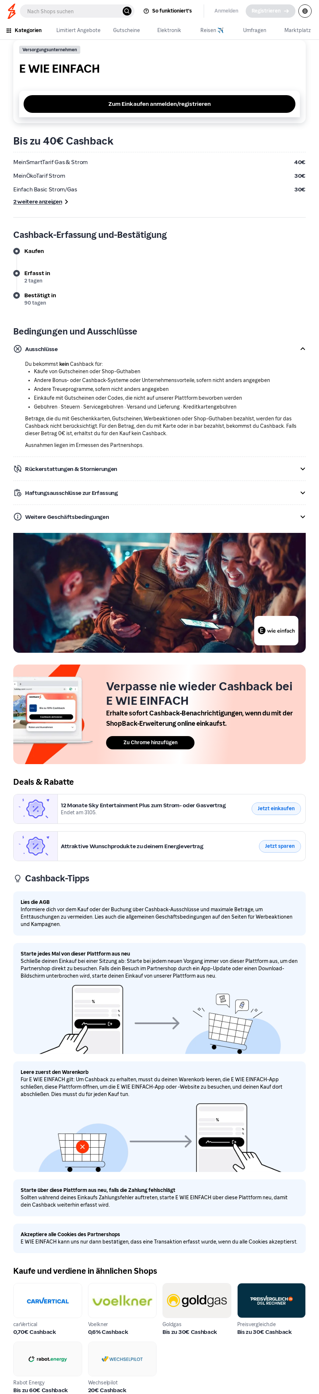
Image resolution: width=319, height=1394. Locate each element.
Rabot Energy (31, 1345)
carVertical (28, 1287)
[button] (159, 348)
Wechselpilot (105, 1345)
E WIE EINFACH (33, 798)
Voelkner (100, 1287)
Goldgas (173, 1287)
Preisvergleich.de (260, 1287)
